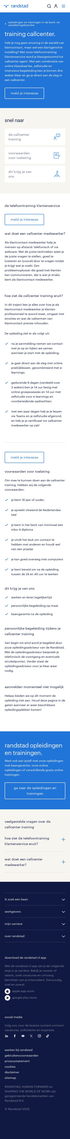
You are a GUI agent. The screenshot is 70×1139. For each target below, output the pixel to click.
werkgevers (13, 911)
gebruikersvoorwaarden (21, 1055)
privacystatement (17, 1061)
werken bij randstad (18, 1050)
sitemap (10, 1077)
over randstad (14, 936)
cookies (10, 1066)
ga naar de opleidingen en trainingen (35, 790)
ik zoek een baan (16, 899)
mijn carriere (13, 923)
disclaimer (12, 1072)
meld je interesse (24, 93)
